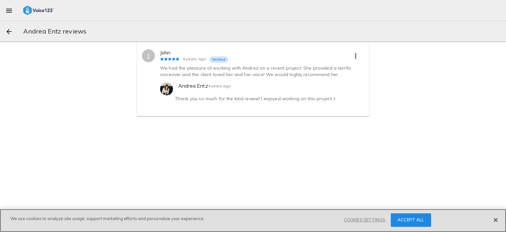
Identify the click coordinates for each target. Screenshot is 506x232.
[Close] (496, 220)
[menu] (9, 10)
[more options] (355, 55)
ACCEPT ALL (411, 219)
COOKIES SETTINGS (364, 219)
